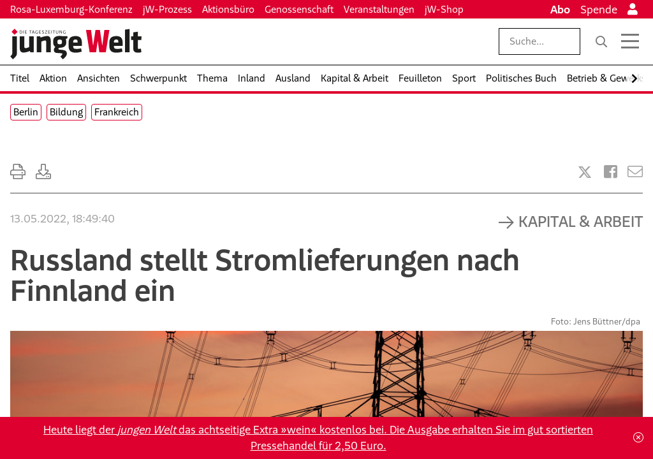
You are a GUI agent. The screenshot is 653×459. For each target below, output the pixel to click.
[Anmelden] (632, 10)
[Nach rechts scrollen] (634, 79)
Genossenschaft (299, 9)
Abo (560, 10)
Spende (598, 10)
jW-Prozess (167, 9)
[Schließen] (638, 438)
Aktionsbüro (228, 9)
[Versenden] (635, 172)
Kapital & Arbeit (580, 221)
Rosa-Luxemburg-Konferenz (71, 9)
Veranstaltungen (379, 9)
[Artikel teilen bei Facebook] (610, 172)
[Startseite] (76, 44)
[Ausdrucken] (18, 172)
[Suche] (601, 41)
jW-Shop (444, 9)
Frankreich (116, 112)
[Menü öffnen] (630, 41)
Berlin (25, 112)
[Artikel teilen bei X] (585, 172)
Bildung (66, 112)
